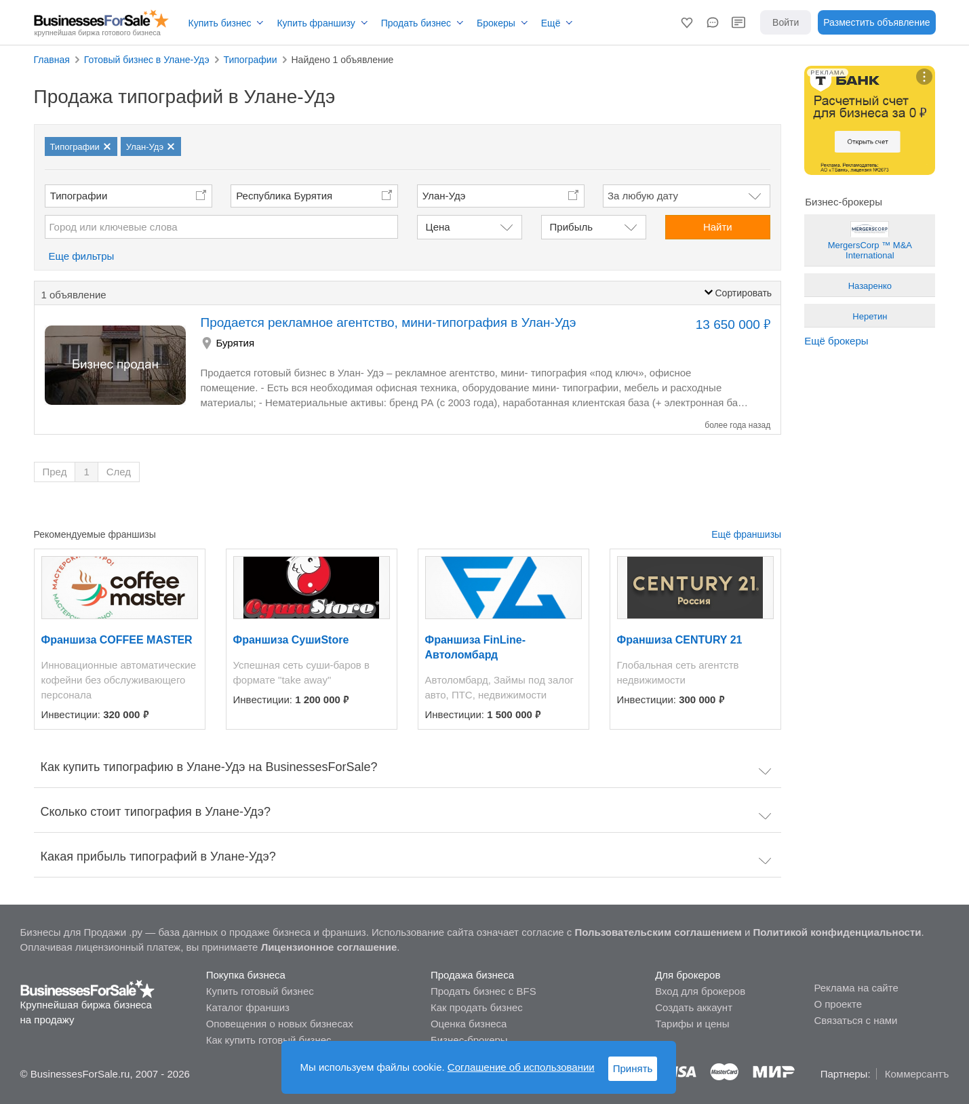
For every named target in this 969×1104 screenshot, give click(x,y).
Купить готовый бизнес (260, 991)
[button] (687, 22)
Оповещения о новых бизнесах (279, 1023)
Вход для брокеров (700, 991)
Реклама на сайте (856, 987)
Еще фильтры (82, 256)
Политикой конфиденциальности (837, 932)
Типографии (79, 195)
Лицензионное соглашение (329, 947)
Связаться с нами (855, 1020)
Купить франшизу (316, 23)
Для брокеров (687, 975)
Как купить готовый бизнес (269, 1040)
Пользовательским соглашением (657, 932)
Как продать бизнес (477, 1007)
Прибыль (571, 227)
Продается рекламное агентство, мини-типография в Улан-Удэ (388, 322)
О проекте (838, 1004)
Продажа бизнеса (472, 975)
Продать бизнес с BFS (483, 991)
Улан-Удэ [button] (444, 195)
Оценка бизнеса (469, 1023)
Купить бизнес (220, 23)
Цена (438, 227)
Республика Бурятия (284, 195)
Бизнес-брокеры (469, 1040)
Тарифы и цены (692, 1023)
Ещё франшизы (746, 534)
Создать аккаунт (693, 1007)
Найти (717, 227)
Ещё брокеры (836, 341)
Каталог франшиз (248, 1007)
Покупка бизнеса (245, 975)
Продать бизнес (416, 23)
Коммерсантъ (917, 1074)
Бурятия (235, 343)
